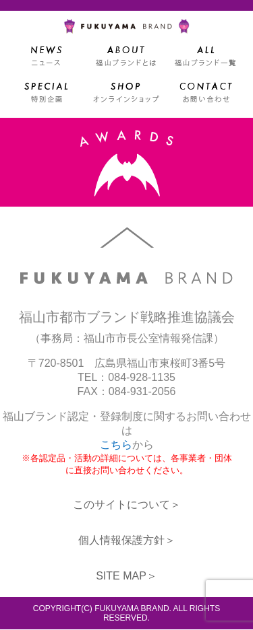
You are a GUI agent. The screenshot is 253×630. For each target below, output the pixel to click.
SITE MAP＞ (126, 576)
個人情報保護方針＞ (126, 541)
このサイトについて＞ (127, 505)
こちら (116, 445)
